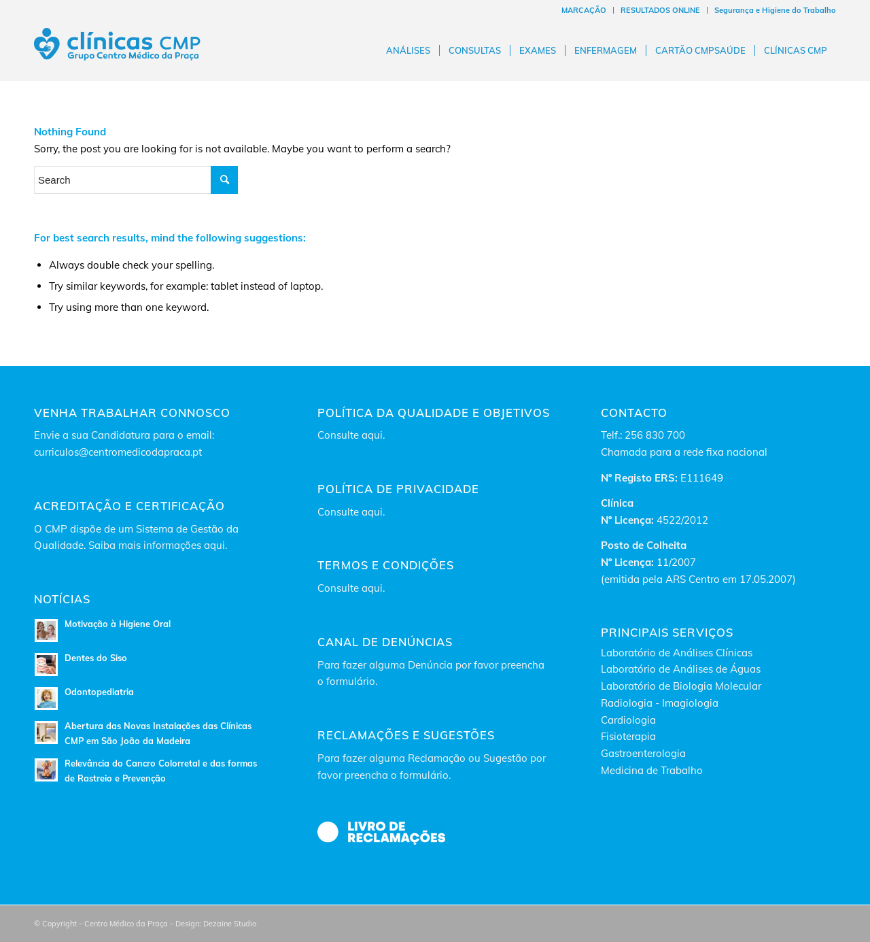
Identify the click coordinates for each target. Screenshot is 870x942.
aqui (372, 434)
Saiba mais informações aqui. (157, 545)
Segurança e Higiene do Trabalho (775, 10)
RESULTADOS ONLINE (660, 10)
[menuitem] (584, 10)
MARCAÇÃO (583, 10)
